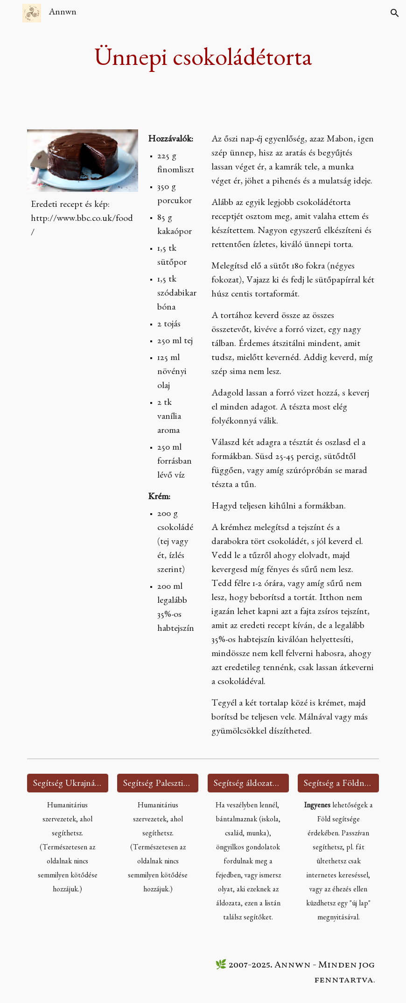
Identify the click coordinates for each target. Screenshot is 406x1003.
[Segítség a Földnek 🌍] (338, 783)
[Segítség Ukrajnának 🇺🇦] (68, 783)
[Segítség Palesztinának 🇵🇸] (158, 783)
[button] (11, 13)
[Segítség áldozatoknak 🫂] (248, 783)
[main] (203, 59)
